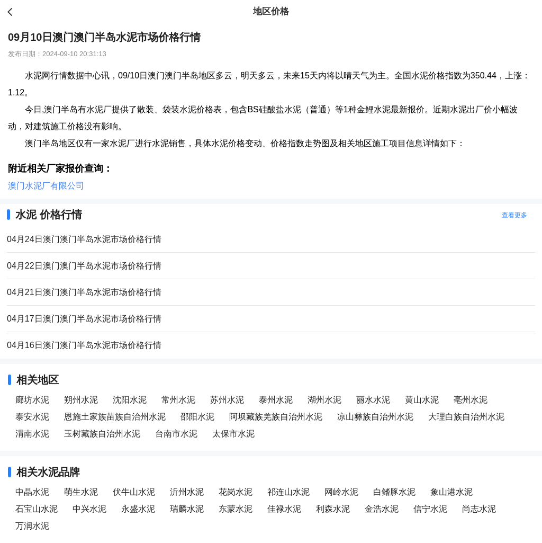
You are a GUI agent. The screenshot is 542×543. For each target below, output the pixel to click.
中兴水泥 (89, 508)
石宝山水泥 (36, 508)
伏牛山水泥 (134, 491)
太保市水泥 (233, 433)
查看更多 (514, 215)
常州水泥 (178, 399)
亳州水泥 (470, 399)
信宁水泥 (430, 508)
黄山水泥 (422, 399)
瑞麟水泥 (187, 508)
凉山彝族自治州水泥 (375, 416)
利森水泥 (333, 508)
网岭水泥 (341, 491)
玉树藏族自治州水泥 (102, 433)
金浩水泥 (382, 508)
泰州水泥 (276, 399)
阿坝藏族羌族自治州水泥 (275, 416)
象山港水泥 (451, 491)
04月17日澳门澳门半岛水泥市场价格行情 (84, 318)
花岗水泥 (235, 491)
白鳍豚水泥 (394, 491)
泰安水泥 (32, 416)
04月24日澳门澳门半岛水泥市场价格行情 (84, 239)
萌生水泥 (81, 491)
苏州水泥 (227, 399)
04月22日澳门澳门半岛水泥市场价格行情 (84, 265)
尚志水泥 (479, 508)
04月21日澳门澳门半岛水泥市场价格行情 (84, 292)
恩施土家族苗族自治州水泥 (115, 416)
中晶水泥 (32, 491)
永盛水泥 (138, 508)
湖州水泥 (324, 399)
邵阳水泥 (197, 416)
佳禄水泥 (284, 508)
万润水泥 (32, 525)
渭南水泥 (32, 433)
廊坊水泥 (32, 399)
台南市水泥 (176, 433)
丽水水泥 (373, 399)
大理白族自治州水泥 (466, 416)
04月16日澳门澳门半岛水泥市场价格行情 (84, 345)
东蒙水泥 (235, 508)
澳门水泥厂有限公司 (46, 185)
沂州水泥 (187, 491)
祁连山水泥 (288, 491)
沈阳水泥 (130, 399)
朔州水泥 (81, 399)
